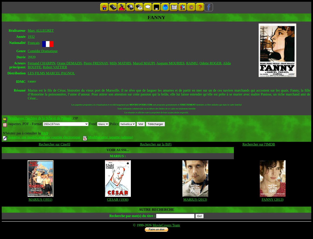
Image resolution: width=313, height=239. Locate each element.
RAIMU (192, 63)
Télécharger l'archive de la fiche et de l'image (39, 119)
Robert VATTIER (55, 67)
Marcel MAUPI (144, 63)
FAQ (44, 134)
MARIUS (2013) (195, 200)
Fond (99, 124)
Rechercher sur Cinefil (54, 145)
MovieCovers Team (166, 226)
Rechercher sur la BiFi (155, 145)
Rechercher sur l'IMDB (258, 145)
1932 (31, 36)
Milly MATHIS (120, 63)
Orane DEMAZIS (69, 63)
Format (60, 124)
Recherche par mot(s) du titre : (132, 216)
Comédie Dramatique (43, 51)
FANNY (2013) (272, 200)
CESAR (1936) (117, 200)
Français (34, 43)
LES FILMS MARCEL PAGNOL (51, 73)
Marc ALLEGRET (41, 30)
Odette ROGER (210, 63)
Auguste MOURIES (170, 63)
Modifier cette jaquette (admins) (108, 138)
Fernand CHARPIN (41, 63)
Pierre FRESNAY (96, 63)
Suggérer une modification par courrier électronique (41, 138)
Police (123, 124)
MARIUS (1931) (40, 200)
